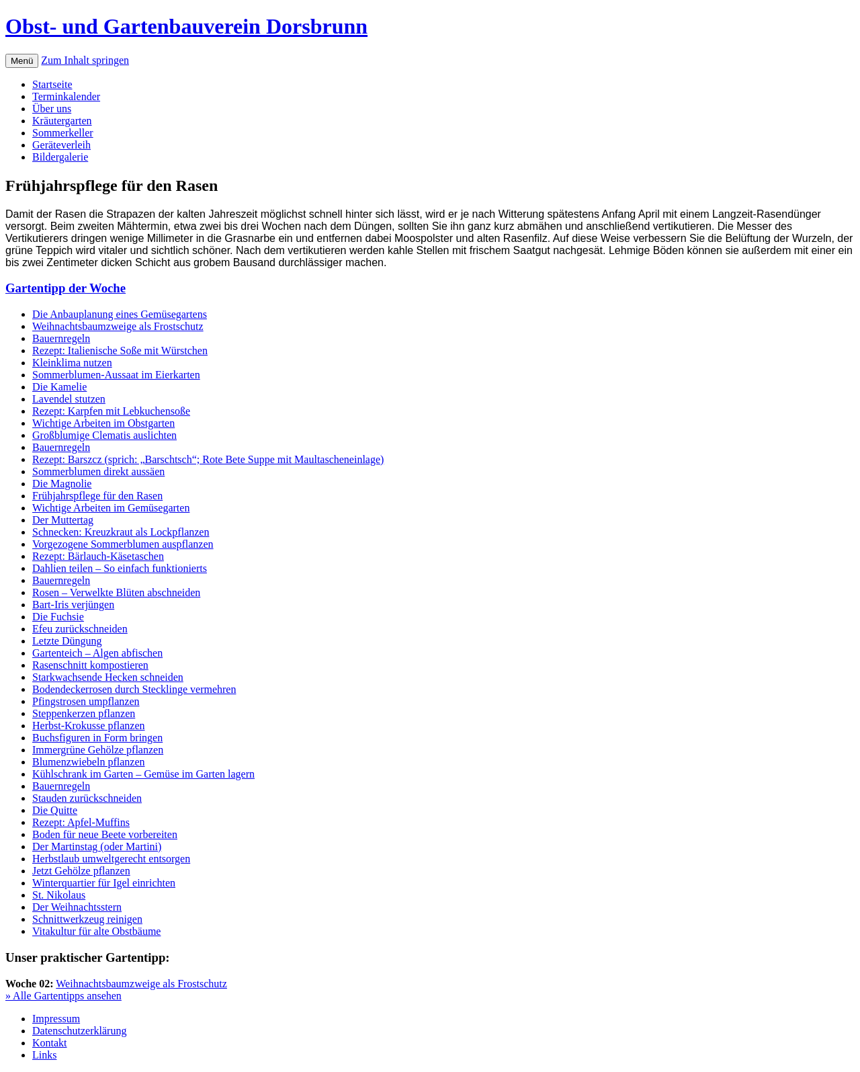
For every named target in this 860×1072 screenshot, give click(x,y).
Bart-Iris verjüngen (73, 604)
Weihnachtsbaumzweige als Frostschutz (118, 326)
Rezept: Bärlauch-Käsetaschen (98, 556)
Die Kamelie (59, 387)
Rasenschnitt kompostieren (90, 665)
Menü (22, 61)
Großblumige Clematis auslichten (104, 435)
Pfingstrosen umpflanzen (86, 701)
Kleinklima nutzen (72, 362)
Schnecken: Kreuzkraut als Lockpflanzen (120, 532)
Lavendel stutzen (68, 399)
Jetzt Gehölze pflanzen (81, 870)
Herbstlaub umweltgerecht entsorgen (111, 858)
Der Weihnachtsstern (77, 907)
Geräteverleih (61, 145)
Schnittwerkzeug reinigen (87, 919)
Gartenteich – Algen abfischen (97, 653)
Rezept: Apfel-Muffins (81, 822)
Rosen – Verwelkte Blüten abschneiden (116, 592)
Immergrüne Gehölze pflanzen (97, 749)
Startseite (52, 84)
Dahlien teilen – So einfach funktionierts (119, 568)
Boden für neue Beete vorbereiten (104, 834)
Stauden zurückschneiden (87, 798)
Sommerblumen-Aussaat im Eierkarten (116, 374)
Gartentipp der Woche (65, 288)
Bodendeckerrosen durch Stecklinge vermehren (134, 689)
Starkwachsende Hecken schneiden (107, 677)
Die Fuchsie (58, 616)
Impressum (56, 1018)
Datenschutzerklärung (79, 1030)
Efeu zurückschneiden (80, 628)
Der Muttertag (62, 520)
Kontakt (49, 1042)
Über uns (51, 108)
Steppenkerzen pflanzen (83, 713)
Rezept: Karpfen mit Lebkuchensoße (111, 411)
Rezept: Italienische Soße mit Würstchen (120, 350)
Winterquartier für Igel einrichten (103, 883)
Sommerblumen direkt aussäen (98, 471)
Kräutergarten (62, 120)
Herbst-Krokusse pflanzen (88, 725)
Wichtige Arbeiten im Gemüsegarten (110, 507)
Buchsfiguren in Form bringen (97, 737)
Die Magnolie (61, 483)
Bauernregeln (61, 338)
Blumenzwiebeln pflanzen (88, 762)
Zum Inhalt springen (85, 60)
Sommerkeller (62, 132)
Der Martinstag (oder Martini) (96, 846)
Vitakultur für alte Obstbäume (96, 931)
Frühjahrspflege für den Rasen (97, 495)
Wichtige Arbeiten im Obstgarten (103, 423)
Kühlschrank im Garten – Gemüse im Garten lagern (143, 774)
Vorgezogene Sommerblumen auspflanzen (123, 544)
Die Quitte (54, 810)
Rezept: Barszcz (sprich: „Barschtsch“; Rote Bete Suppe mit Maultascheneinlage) (208, 459)
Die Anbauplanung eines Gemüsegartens (119, 314)
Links (44, 1055)
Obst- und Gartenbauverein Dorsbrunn (186, 26)
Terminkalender (66, 96)
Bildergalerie (60, 157)
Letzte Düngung (67, 641)
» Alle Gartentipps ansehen (63, 995)
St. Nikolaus (58, 895)
